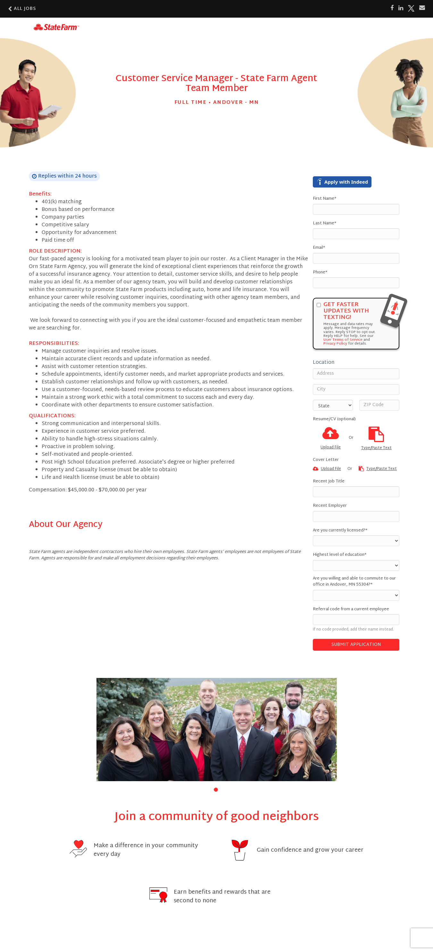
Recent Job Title (329, 482)
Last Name (324, 224)
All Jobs (22, 8)
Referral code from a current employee (351, 609)
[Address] (356, 373)
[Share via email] (422, 8)
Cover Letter (326, 460)
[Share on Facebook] (392, 8)
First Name (324, 199)
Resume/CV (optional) (334, 419)
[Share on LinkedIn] (400, 8)
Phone (320, 273)
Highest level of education (339, 555)
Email (319, 248)
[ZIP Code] (379, 405)
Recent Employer (330, 506)
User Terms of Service (342, 340)
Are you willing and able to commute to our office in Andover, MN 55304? (354, 582)
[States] (333, 405)
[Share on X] (411, 8)
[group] (216, 729)
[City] (356, 389)
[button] (216, 790)
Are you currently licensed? (340, 531)
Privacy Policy (335, 343)
